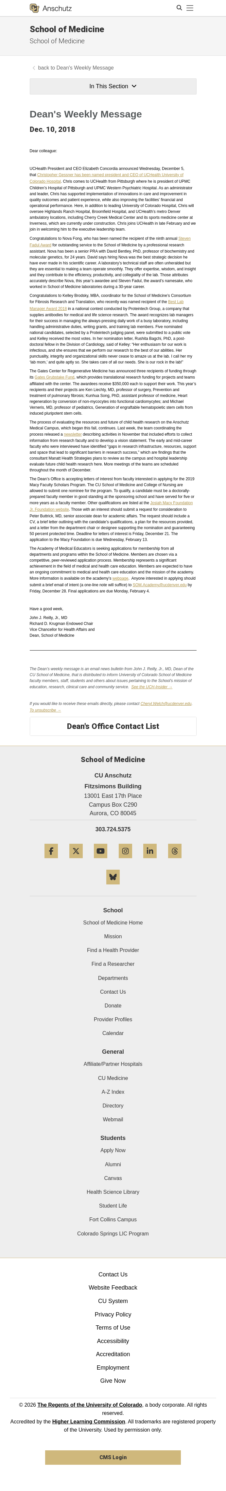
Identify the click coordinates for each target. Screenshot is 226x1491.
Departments (113, 978)
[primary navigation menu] (190, 8)
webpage (121, 578)
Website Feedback (113, 1287)
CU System (113, 1301)
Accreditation (113, 1354)
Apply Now (112, 1150)
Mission (113, 936)
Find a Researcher (113, 964)
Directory (112, 1105)
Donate (113, 1005)
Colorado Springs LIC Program (113, 1233)
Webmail (113, 1119)
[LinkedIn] (150, 860)
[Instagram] (125, 860)
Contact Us (113, 992)
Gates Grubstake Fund (54, 377)
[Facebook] (51, 860)
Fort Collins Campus (113, 1219)
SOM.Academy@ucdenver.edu (160, 585)
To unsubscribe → (45, 710)
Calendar (113, 1033)
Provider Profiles (113, 1019)
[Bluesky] (113, 887)
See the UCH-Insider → (151, 687)
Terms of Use (113, 1327)
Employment (112, 1367)
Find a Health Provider (113, 950)
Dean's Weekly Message (85, 68)
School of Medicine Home (113, 922)
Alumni (113, 1164)
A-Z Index (113, 1092)
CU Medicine (113, 1078)
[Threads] (174, 860)
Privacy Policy (113, 1314)
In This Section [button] (112, 86)
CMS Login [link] (113, 1457)
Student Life (113, 1206)
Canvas (113, 1178)
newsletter (73, 434)
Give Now (113, 1380)
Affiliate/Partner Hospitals (113, 1064)
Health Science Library (113, 1192)
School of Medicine (67, 29)
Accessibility (113, 1341)
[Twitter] (76, 860)
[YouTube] (100, 860)
